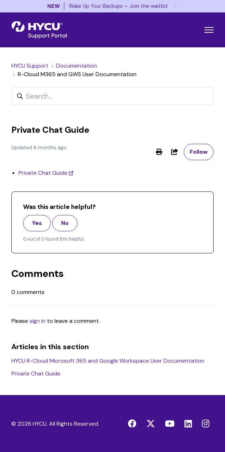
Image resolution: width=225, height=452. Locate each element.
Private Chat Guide (43, 173)
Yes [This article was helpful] (37, 223)
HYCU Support (29, 65)
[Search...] (112, 96)
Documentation (76, 65)
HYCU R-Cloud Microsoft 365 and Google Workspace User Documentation (107, 360)
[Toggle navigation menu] (209, 30)
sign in (37, 321)
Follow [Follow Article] (199, 152)
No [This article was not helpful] (65, 223)
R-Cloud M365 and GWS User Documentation (77, 74)
